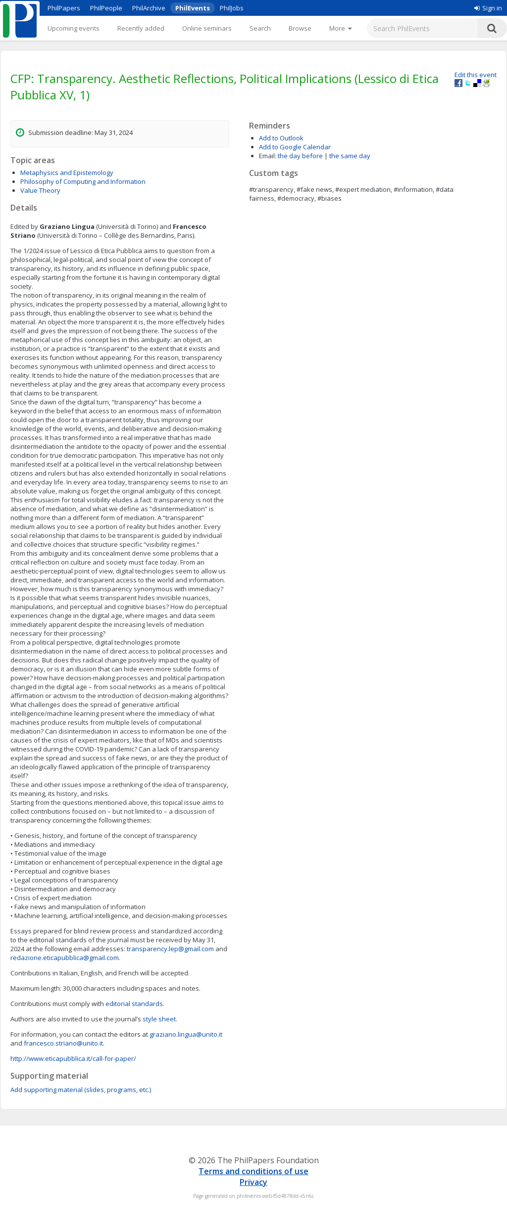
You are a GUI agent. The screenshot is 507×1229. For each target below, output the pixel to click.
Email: (267, 155)
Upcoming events (74, 28)
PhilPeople (106, 7)
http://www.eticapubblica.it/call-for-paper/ (73, 1058)
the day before (300, 155)
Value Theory (40, 190)
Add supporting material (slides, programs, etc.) (80, 1089)
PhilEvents (192, 7)
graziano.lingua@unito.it (186, 1034)
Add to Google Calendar (295, 146)
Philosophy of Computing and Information (83, 181)
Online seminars (207, 28)
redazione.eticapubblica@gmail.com (64, 957)
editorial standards (134, 1003)
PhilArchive (148, 7)
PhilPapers (64, 7)
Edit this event (476, 74)
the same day (349, 155)
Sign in (488, 7)
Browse (300, 28)
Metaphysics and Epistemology (66, 172)
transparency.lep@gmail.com (170, 948)
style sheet (159, 1018)
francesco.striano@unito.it (63, 1043)
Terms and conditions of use (253, 1171)
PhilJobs (232, 7)
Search (260, 28)
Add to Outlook (281, 137)
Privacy (253, 1182)
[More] (340, 28)
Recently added (140, 28)
